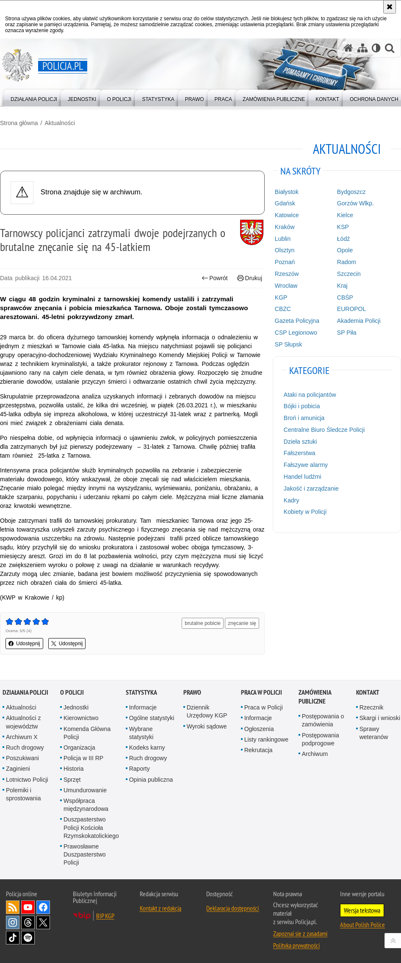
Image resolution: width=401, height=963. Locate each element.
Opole (345, 250)
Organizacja (79, 747)
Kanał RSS (12, 907)
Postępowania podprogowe (320, 739)
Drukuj (249, 278)
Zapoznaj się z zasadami (300, 933)
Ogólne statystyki (151, 718)
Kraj (342, 285)
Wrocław (286, 285)
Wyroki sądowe (207, 726)
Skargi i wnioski (380, 718)
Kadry (291, 500)
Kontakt (367, 692)
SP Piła (347, 332)
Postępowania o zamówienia (323, 720)
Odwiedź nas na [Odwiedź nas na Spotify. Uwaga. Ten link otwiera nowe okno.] (28, 937)
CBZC (283, 309)
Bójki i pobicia (302, 406)
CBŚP (345, 297)
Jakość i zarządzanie (311, 488)
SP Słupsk (288, 344)
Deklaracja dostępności (232, 908)
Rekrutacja (258, 750)
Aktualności (59, 123)
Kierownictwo (81, 718)
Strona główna (19, 123)
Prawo (192, 692)
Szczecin (349, 273)
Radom (346, 262)
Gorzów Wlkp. (355, 203)
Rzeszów (287, 273)
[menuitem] (34, 97)
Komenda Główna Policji (87, 733)
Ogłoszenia (259, 729)
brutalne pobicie (203, 623)
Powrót (215, 278)
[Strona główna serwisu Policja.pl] (348, 48)
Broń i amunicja (304, 418)
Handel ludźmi (302, 476)
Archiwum (315, 753)
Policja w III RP (83, 758)
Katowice (287, 215)
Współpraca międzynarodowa (86, 804)
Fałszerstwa (299, 453)
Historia (73, 768)
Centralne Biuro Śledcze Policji (324, 429)
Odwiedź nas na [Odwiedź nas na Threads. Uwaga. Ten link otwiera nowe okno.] (28, 922)
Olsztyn (285, 250)
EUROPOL (351, 309)
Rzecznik (372, 707)
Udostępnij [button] (24, 644)
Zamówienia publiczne (315, 697)
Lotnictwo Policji (27, 779)
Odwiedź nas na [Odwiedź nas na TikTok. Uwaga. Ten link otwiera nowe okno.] (12, 937)
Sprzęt (72, 779)
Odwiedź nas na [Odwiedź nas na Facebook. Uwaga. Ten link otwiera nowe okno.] (43, 907)
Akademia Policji (359, 320)
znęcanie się (242, 623)
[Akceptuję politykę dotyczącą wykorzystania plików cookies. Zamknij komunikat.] (389, 7)
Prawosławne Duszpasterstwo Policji (85, 854)
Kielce (345, 215)
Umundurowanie (85, 790)
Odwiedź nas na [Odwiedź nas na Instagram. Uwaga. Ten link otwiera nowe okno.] (12, 922)
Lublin (282, 238)
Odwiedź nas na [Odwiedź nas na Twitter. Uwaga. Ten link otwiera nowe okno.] (43, 922)
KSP (343, 227)
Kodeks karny (147, 747)
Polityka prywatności (296, 945)
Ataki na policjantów (310, 394)
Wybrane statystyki (141, 733)
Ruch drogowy (25, 747)
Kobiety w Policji (305, 511)
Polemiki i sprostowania (23, 794)
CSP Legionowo (296, 332)
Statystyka (141, 692)
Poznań (285, 262)
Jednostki (76, 707)
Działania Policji (25, 692)
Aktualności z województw (23, 722)
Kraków (285, 227)
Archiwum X (22, 737)
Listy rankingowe (266, 739)
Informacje (143, 707)
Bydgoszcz (351, 191)
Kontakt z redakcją (160, 908)
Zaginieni (18, 768)
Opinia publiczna (151, 779)
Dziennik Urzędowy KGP (207, 711)
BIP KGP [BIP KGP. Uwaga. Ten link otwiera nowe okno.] (105, 915)
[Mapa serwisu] (362, 48)
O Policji (72, 692)
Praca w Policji (261, 692)
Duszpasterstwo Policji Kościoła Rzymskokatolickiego (91, 827)
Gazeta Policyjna (297, 320)
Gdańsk (285, 203)
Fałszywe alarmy (306, 464)
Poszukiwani (22, 758)
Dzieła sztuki (300, 441)
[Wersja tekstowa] (376, 48)
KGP (281, 297)
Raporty (139, 768)
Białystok (287, 191)
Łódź (343, 238)
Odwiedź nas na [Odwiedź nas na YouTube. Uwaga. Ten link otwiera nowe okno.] (28, 907)
